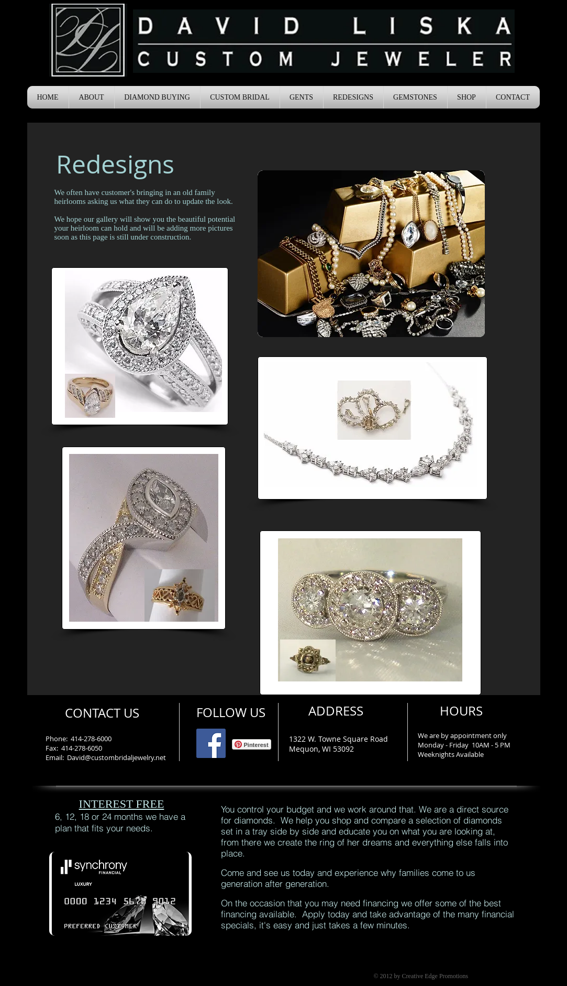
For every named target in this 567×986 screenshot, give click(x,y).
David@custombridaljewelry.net (116, 757)
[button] (92, 97)
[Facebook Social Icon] (211, 743)
